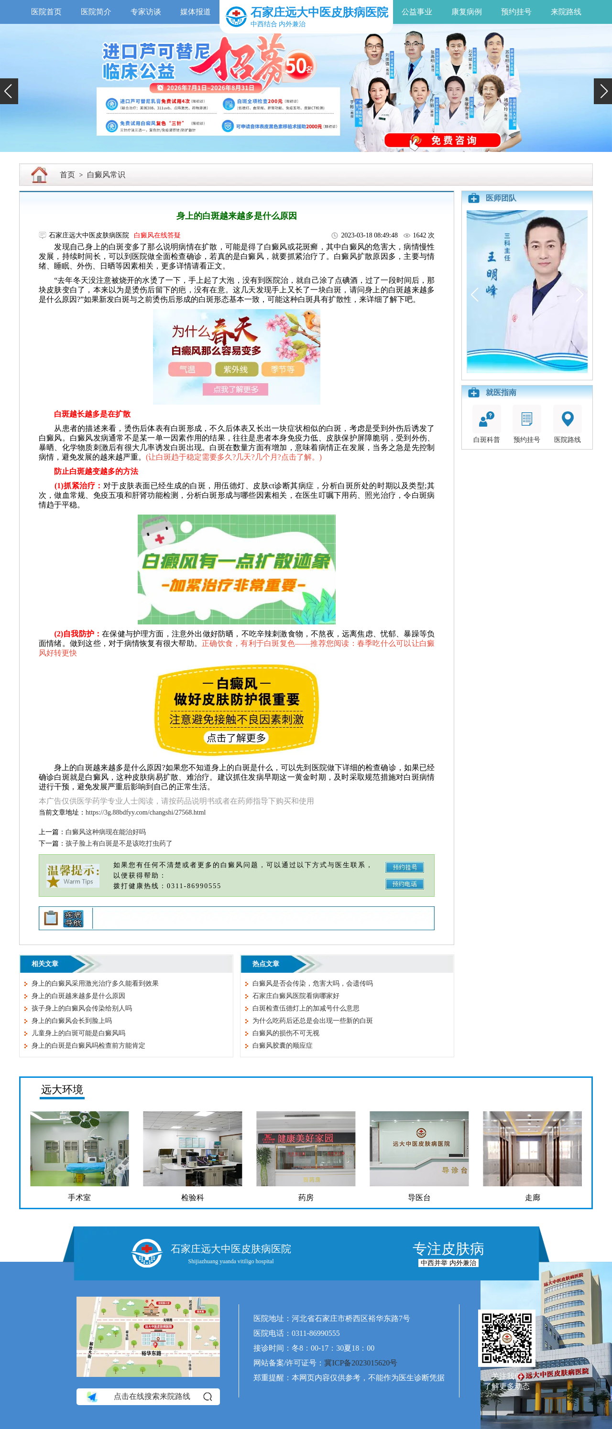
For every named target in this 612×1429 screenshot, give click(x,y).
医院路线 (567, 424)
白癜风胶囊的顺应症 (282, 1045)
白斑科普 (486, 424)
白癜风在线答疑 (157, 235)
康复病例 (466, 12)
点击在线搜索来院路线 (148, 1396)
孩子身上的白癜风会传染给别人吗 (82, 1008)
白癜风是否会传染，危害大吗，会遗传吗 (312, 983)
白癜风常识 (106, 175)
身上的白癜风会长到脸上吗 (72, 1020)
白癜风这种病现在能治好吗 (106, 832)
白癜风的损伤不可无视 (285, 1033)
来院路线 (566, 12)
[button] (9, 91)
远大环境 (62, 1090)
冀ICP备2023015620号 (360, 1363)
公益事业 (417, 12)
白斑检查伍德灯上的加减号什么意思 (306, 1008)
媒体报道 (195, 12)
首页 (67, 175)
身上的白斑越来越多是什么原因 (78, 995)
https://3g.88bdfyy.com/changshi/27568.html (146, 812)
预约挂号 (516, 12)
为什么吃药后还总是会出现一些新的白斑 (312, 1020)
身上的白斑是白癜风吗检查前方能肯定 (88, 1045)
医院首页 (46, 12)
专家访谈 (146, 12)
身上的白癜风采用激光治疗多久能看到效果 (95, 983)
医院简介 (96, 12)
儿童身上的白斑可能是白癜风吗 (78, 1033)
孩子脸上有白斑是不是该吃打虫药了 (119, 843)
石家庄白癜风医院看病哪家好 (295, 995)
